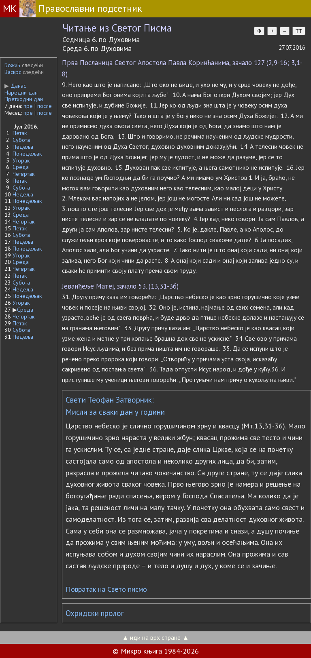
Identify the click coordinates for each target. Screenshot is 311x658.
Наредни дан (21, 92)
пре (28, 106)
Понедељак (27, 153)
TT (299, 31)
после (44, 106)
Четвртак (23, 173)
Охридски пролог (95, 613)
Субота (21, 139)
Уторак (21, 160)
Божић (12, 65)
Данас (15, 85)
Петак (20, 133)
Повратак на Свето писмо (106, 589)
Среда (21, 167)
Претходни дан (23, 99)
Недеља (23, 146)
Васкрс (12, 72)
